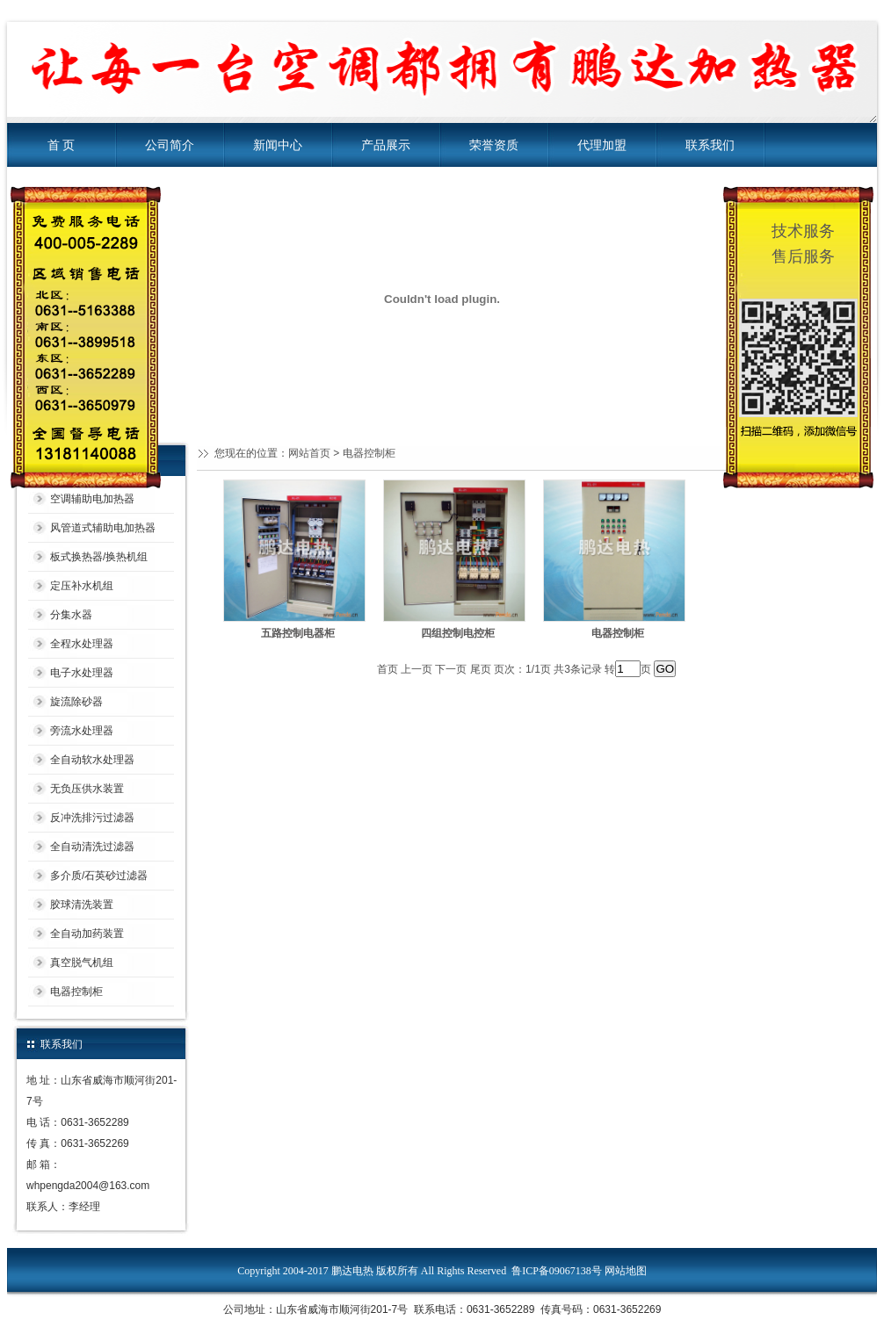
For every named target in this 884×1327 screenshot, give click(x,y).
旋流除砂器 (76, 702)
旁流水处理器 (81, 731)
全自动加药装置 (87, 933)
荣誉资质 (493, 145)
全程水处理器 (81, 644)
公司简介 (169, 145)
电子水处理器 (81, 673)
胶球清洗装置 (81, 904)
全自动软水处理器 (92, 760)
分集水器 (71, 615)
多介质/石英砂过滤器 (99, 875)
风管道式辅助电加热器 (103, 528)
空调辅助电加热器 (92, 499)
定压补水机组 (81, 586)
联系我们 (710, 145)
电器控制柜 (76, 991)
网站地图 (626, 1271)
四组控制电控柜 (458, 633)
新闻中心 (277, 145)
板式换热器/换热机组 (99, 557)
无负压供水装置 (87, 788)
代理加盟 (602, 145)
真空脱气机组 (81, 962)
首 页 (61, 145)
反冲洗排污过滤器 (92, 817)
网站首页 (309, 453)
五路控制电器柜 (298, 633)
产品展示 (385, 145)
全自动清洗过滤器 (92, 846)
